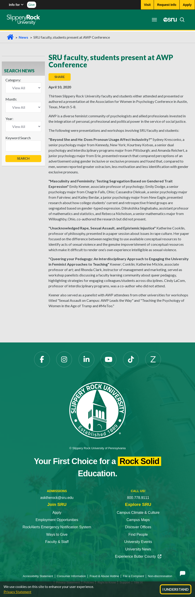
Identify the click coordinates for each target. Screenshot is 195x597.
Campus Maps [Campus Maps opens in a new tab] (138, 520)
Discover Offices (138, 527)
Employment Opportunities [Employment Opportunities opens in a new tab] (57, 520)
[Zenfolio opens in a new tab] (153, 359)
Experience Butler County (138, 556)
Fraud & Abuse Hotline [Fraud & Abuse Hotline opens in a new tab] (104, 576)
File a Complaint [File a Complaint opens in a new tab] (133, 576)
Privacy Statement (17, 592)
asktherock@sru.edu (57, 498)
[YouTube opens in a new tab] (108, 359)
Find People (138, 534)
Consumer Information (71, 576)
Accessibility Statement (38, 576)
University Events (138, 542)
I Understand (175, 589)
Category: (13, 80)
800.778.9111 (138, 498)
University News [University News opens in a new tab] (138, 549)
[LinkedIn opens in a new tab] (86, 359)
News (23, 37)
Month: (11, 99)
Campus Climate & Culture (138, 512)
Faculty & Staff (57, 542)
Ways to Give (57, 534)
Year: (9, 118)
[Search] (181, 19)
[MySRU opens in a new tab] (169, 19)
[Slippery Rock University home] (97, 410)
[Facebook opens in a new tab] (42, 359)
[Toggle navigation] (154, 19)
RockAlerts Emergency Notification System (57, 527)
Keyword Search (18, 138)
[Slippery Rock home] (23, 19)
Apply (56, 512)
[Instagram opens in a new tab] (64, 359)
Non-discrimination (160, 576)
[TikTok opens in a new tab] (131, 359)
